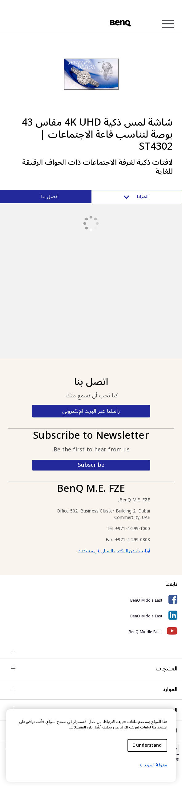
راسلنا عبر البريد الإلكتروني (90, 411)
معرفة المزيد (153, 765)
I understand (147, 745)
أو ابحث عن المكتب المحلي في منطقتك (114, 550)
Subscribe (91, 465)
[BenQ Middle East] (91, 600)
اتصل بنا (50, 196)
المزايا (136, 196)
